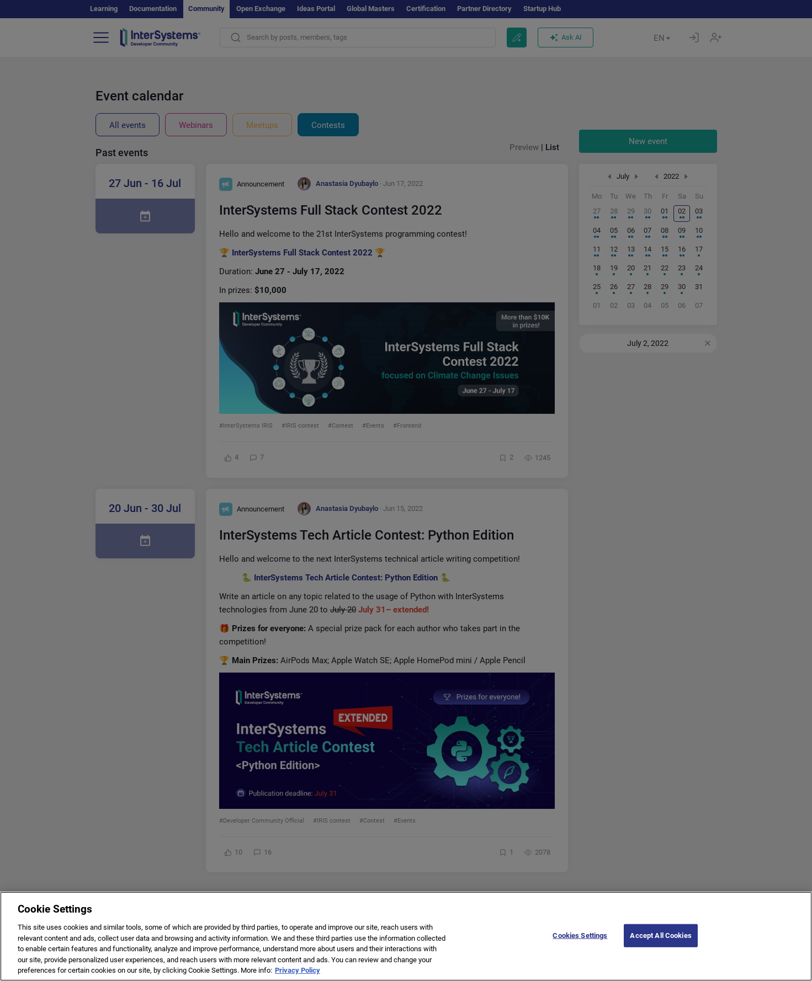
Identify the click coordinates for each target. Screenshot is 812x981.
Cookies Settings (580, 942)
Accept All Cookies (660, 942)
